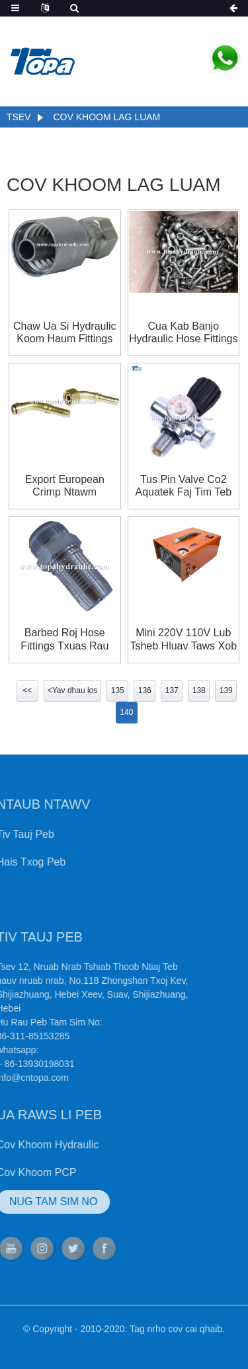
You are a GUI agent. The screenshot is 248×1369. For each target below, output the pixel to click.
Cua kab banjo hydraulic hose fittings (183, 332)
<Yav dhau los (73, 690)
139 (226, 690)
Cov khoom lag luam (106, 117)
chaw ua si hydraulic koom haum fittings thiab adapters (64, 332)
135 (117, 690)
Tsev (19, 117)
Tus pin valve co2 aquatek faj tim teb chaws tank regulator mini (183, 486)
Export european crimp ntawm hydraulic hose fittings (65, 486)
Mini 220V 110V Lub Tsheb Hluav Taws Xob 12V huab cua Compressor (183, 639)
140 (126, 712)
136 (144, 690)
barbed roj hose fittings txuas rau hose (64, 639)
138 (199, 690)
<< (27, 690)
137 (172, 690)
